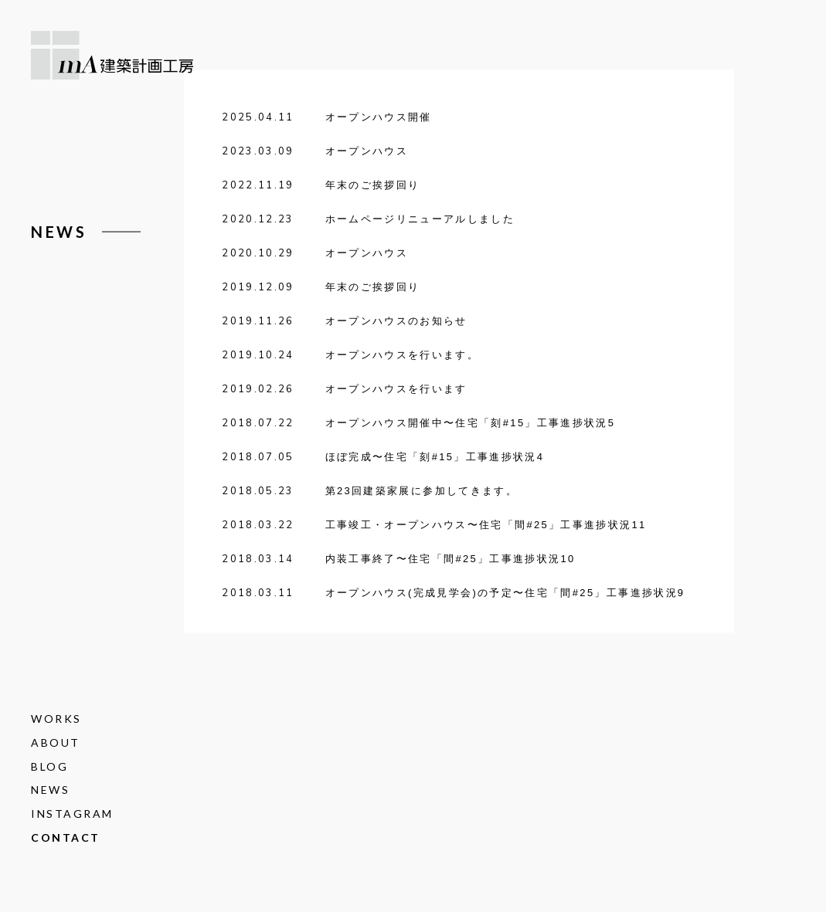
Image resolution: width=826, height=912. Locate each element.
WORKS (56, 718)
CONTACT (65, 837)
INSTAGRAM (72, 813)
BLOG (49, 766)
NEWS (50, 790)
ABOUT (55, 742)
